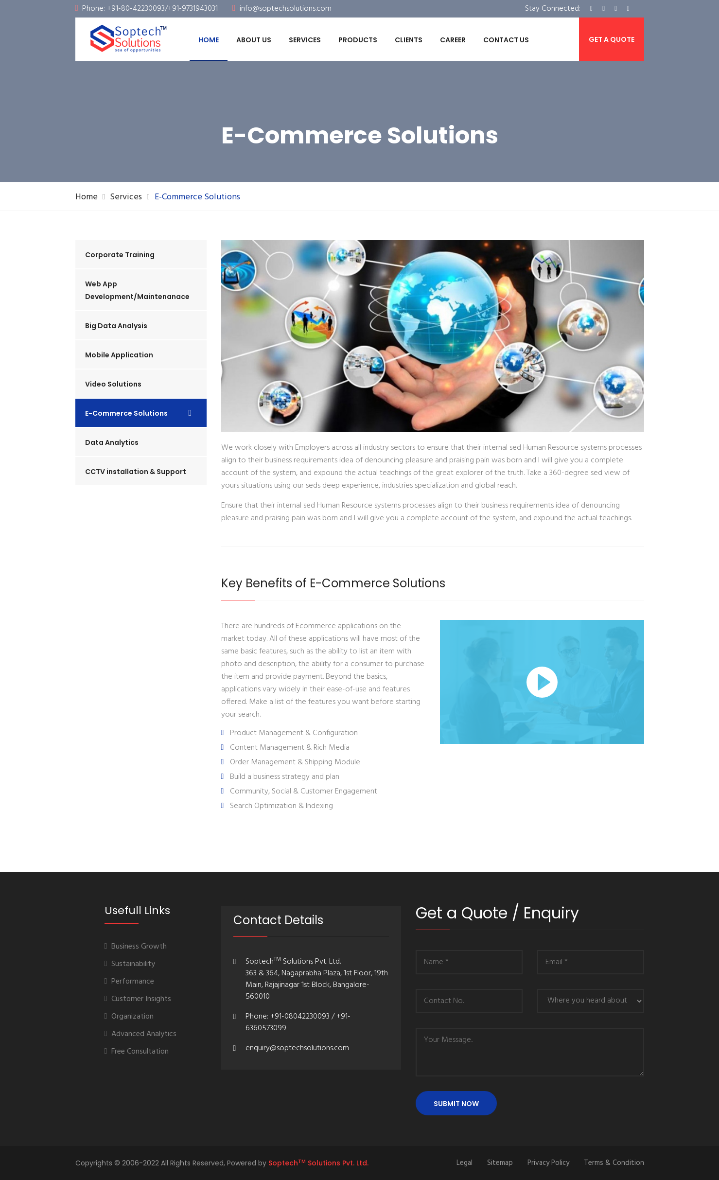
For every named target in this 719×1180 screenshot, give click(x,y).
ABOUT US (253, 40)
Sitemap (500, 1163)
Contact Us (506, 40)
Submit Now (456, 1104)
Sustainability (130, 964)
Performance (130, 981)
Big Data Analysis (116, 326)
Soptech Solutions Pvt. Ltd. (318, 1163)
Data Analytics (112, 442)
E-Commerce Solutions (126, 413)
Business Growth (136, 946)
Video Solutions (113, 384)
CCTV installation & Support (135, 471)
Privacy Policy (548, 1163)
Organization (129, 1016)
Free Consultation (137, 1051)
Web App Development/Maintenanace (137, 290)
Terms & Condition (614, 1163)
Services (305, 40)
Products (357, 40)
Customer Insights (138, 999)
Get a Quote (611, 39)
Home (208, 40)
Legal (464, 1163)
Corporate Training (120, 255)
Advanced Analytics (141, 1034)
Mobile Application (119, 355)
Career (453, 40)
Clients (408, 40)
